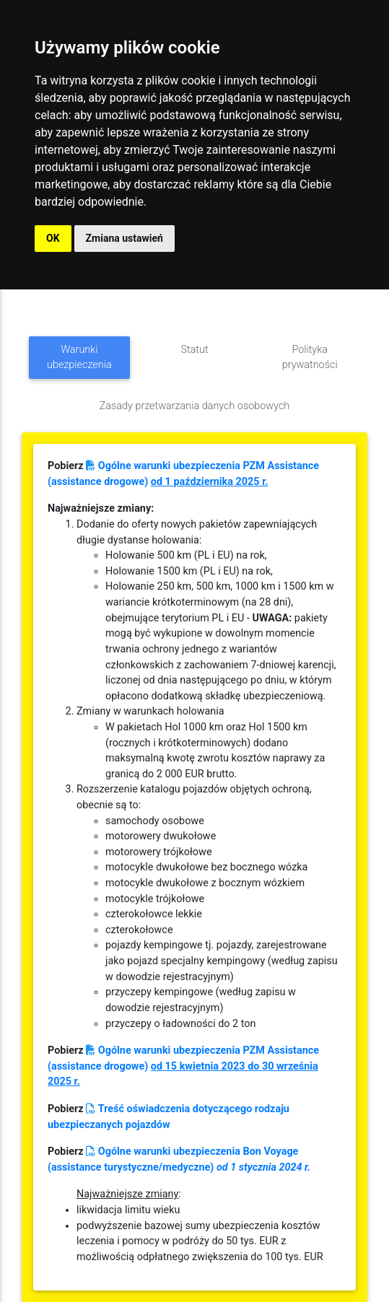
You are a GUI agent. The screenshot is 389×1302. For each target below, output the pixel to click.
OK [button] (53, 238)
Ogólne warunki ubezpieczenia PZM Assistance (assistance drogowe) (183, 1066)
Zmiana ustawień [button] (124, 238)
